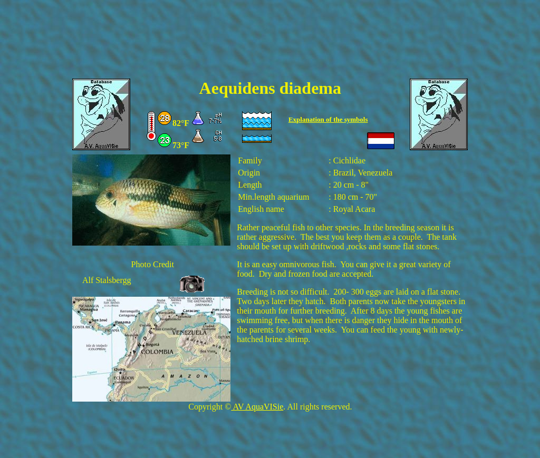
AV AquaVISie (257, 406)
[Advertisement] (270, 46)
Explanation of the (316, 119)
